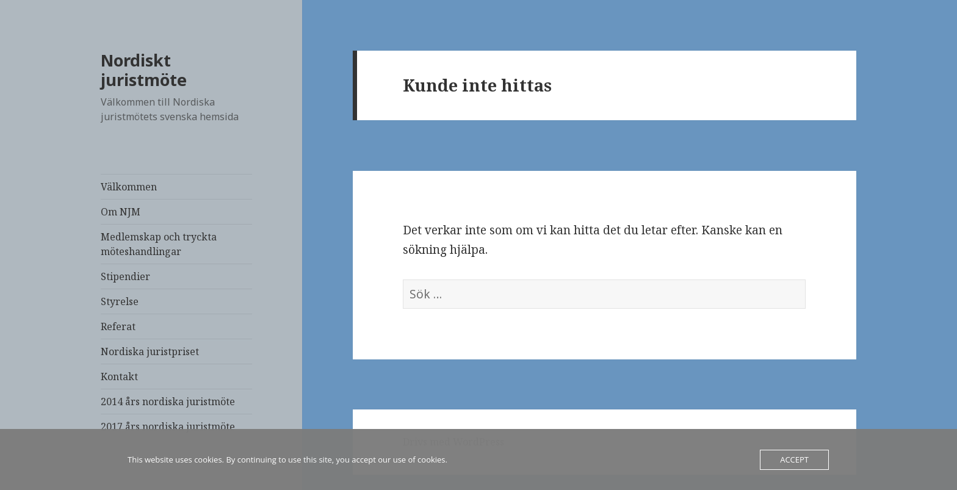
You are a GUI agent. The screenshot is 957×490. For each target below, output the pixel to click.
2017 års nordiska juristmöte (168, 426)
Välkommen (129, 186)
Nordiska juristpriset (150, 351)
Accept (794, 459)
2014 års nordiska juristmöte (168, 401)
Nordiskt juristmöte (144, 70)
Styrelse (120, 301)
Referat (118, 326)
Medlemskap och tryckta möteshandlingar (159, 244)
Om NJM (120, 211)
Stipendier (125, 276)
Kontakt (119, 376)
